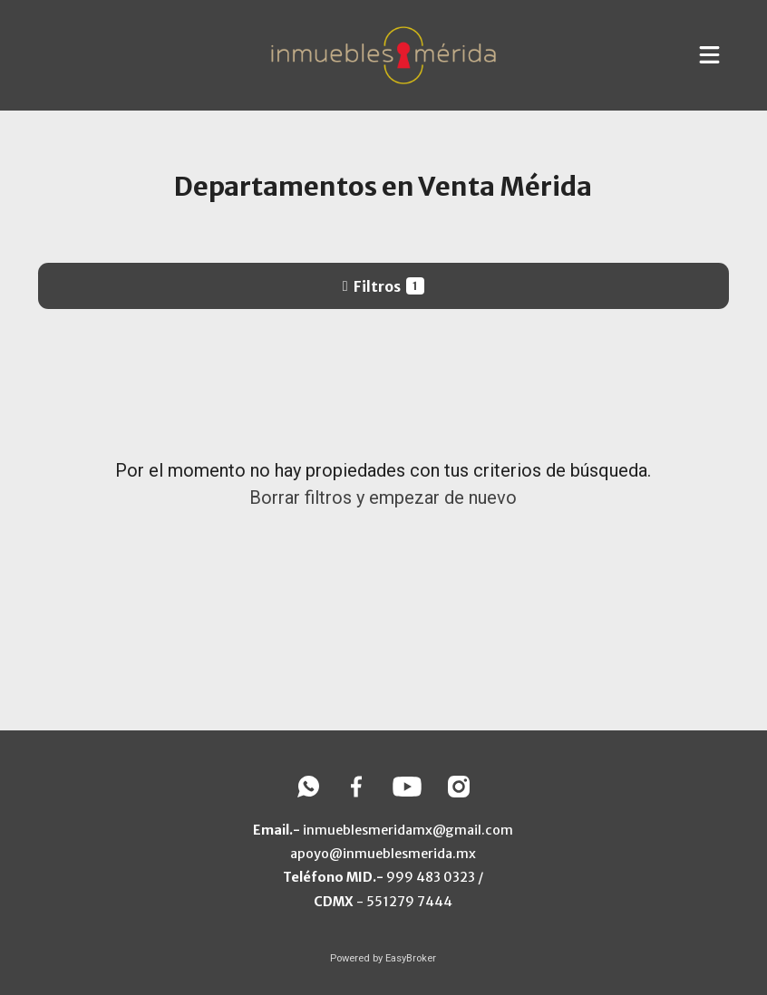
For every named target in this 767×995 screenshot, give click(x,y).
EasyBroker (410, 958)
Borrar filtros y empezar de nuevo (383, 497)
